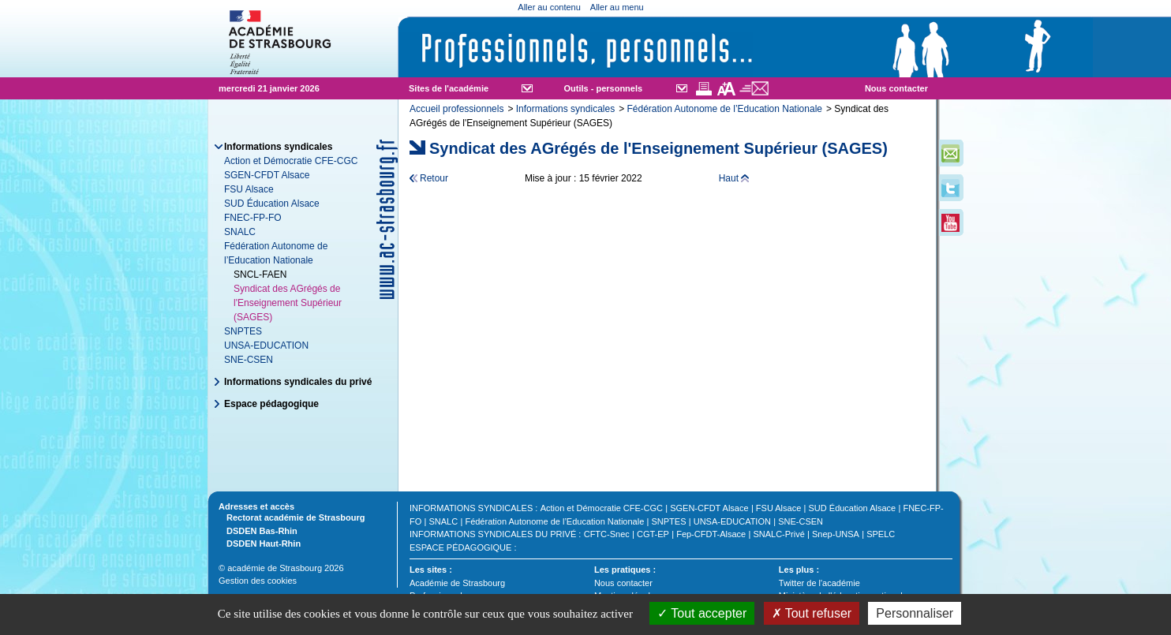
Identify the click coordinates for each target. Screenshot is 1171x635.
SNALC (240, 231)
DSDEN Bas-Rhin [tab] (258, 530)
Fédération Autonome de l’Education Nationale (724, 108)
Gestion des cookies (258, 580)
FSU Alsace (249, 189)
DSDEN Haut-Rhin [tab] (260, 542)
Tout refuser (812, 613)
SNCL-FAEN (260, 274)
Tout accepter (701, 613)
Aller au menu (617, 7)
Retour (434, 178)
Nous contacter (896, 88)
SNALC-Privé (778, 534)
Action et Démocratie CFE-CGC (290, 160)
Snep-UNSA (835, 534)
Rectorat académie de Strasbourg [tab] (292, 516)
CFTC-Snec (607, 534)
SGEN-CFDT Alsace (266, 175)
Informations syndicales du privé (298, 381)
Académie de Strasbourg (457, 583)
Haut (729, 178)
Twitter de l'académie (819, 583)
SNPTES (243, 331)
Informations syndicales (565, 108)
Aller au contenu (549, 7)
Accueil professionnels (456, 108)
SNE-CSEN (248, 359)
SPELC (880, 534)
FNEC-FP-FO (253, 217)
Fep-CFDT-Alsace (711, 534)
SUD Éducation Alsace (272, 203)
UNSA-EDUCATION (266, 345)
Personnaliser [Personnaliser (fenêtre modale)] (914, 613)
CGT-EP (653, 534)
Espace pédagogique (271, 403)
